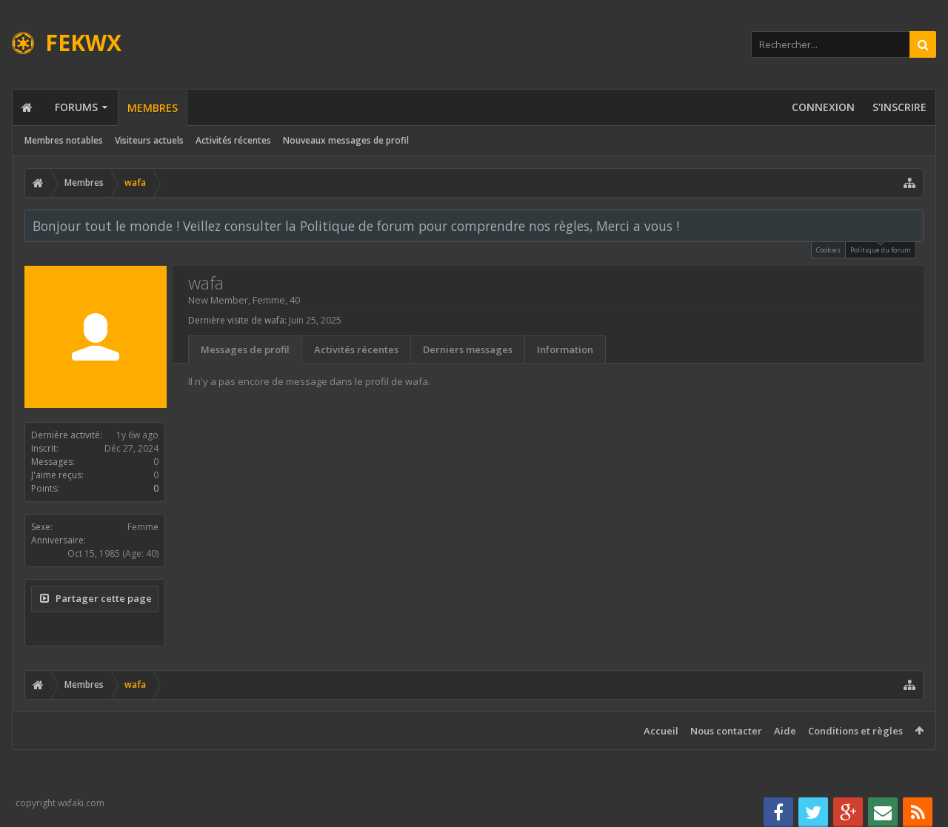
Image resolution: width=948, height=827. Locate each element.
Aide (785, 730)
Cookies (828, 250)
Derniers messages (468, 349)
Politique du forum (880, 248)
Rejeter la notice (913, 225)
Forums (76, 107)
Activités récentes (233, 140)
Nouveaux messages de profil (346, 140)
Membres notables (63, 140)
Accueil (661, 730)
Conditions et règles (855, 730)
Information (565, 349)
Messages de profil (245, 349)
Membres (152, 108)
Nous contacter (726, 730)
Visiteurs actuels (149, 140)
